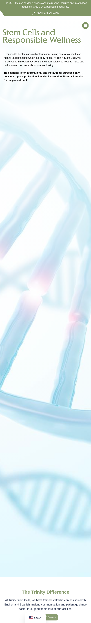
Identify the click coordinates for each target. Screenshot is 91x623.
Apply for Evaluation (45, 13)
